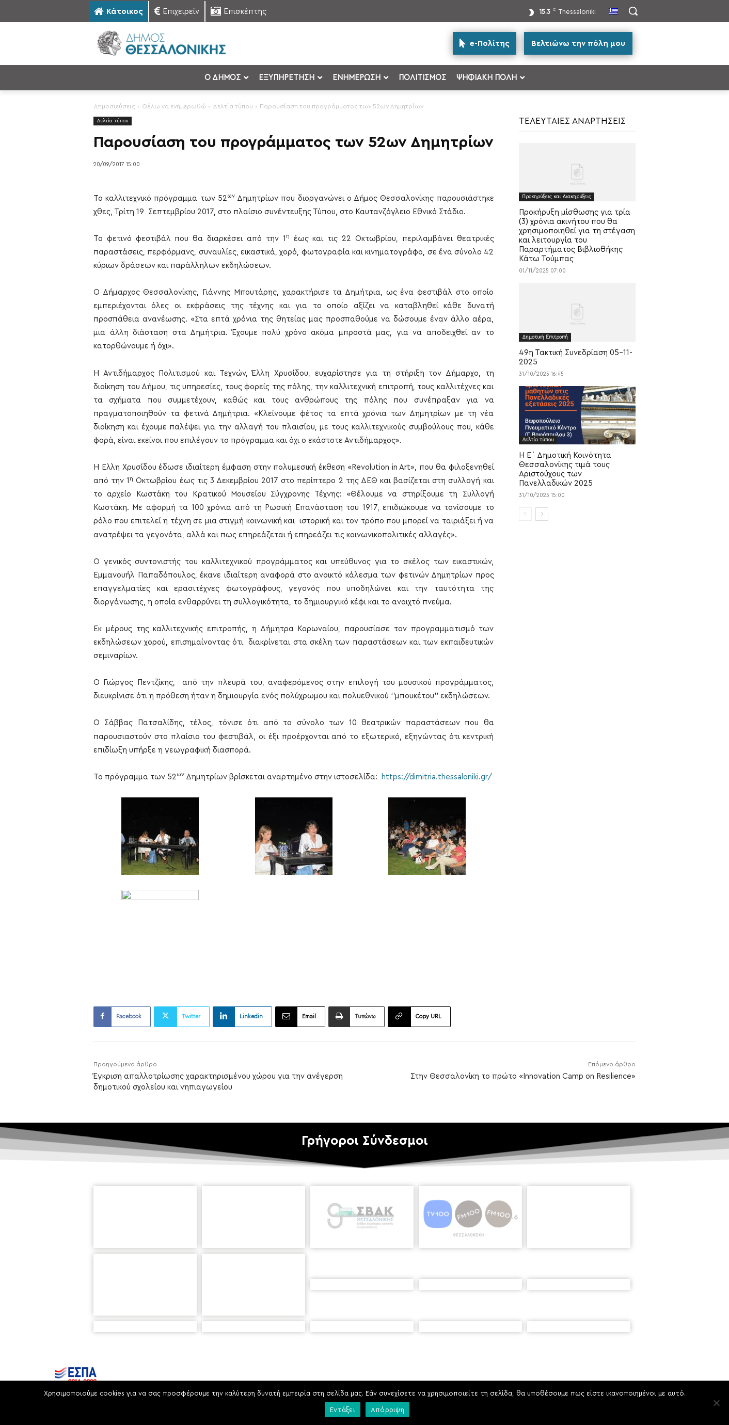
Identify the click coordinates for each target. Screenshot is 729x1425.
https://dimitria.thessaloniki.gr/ (437, 777)
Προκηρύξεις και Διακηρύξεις (556, 196)
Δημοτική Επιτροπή (545, 337)
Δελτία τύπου (233, 106)
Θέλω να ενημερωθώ (174, 106)
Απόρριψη (387, 1409)
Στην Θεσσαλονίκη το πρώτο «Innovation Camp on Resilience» (523, 1076)
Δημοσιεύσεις (114, 106)
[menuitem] (613, 12)
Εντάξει (342, 1409)
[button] (633, 11)
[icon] (449, 1363)
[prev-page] (525, 514)
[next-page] (541, 514)
